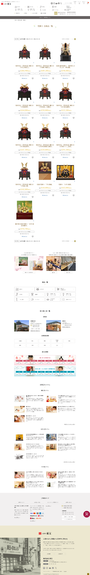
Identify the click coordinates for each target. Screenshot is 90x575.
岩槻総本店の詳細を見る (35, 330)
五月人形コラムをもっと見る (69, 462)
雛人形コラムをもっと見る (70, 424)
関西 (20, 345)
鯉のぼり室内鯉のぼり (69, 7)
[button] (70, 39)
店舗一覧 (17, 13)
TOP (16, 20)
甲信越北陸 (57, 341)
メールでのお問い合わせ (68, 519)
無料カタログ (68, 299)
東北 (32, 341)
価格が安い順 (29, 39)
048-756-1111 (36, 326)
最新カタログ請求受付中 (29, 272)
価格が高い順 (37, 39)
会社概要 (48, 553)
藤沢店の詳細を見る (66, 327)
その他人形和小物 (69, 10)
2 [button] (73, 39)
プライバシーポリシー (47, 571)
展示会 (25, 13)
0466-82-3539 (68, 325)
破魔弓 (55, 6)
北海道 (20, 341)
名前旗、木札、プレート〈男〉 (32, 10)
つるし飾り (44, 9)
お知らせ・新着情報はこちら (45, 17)
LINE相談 (44, 13)
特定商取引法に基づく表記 (57, 571)
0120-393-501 (36, 325)
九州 (57, 345)
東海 (69, 341)
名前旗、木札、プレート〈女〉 (20, 10)
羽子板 (43, 6)
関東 (45, 341)
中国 (32, 345)
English (65, 571)
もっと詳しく (16, 517)
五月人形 (20, 20)
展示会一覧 (68, 272)
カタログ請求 (34, 13)
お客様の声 (60, 553)
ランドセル (56, 9)
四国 (45, 345)
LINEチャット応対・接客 (35, 328)
